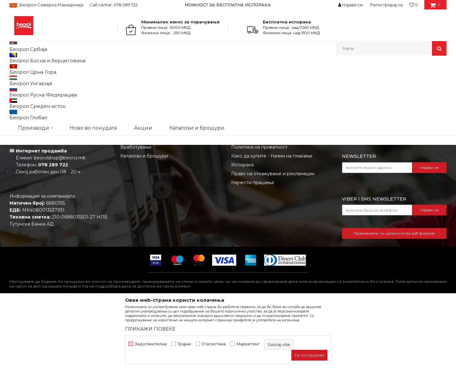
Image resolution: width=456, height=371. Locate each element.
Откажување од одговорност (264, 203)
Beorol (15, 69)
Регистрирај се (386, 4)
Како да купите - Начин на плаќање (272, 221)
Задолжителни (151, 344)
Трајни (184, 344)
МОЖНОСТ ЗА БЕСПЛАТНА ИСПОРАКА (228, 4)
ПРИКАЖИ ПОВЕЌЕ (150, 329)
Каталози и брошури (144, 221)
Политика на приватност (259, 212)
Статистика (213, 344)
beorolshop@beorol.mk (60, 223)
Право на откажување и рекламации (272, 239)
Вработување (136, 212)
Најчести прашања (252, 247)
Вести (127, 203)
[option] (228, 4)
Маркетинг (248, 344)
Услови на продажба (255, 194)
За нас (127, 194)
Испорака (242, 230)
